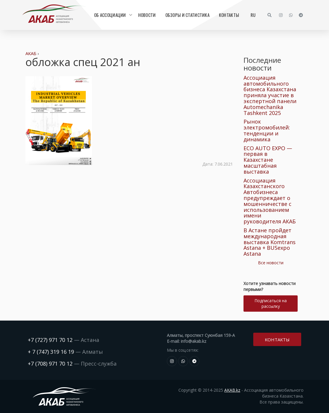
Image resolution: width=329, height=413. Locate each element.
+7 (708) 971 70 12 (50, 363)
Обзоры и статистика (187, 15)
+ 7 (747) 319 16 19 (51, 351)
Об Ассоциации (112, 15)
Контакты (229, 15)
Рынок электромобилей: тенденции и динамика (266, 130)
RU (253, 15)
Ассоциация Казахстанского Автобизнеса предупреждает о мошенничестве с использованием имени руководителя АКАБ (269, 201)
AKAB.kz (232, 390)
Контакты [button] (277, 339)
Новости (147, 15)
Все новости (270, 262)
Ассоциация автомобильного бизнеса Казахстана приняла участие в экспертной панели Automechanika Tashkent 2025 (269, 95)
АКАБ (30, 53)
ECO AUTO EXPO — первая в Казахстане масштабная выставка (267, 160)
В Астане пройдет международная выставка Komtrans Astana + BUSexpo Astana (269, 242)
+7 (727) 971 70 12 (50, 339)
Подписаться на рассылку (270, 303)
